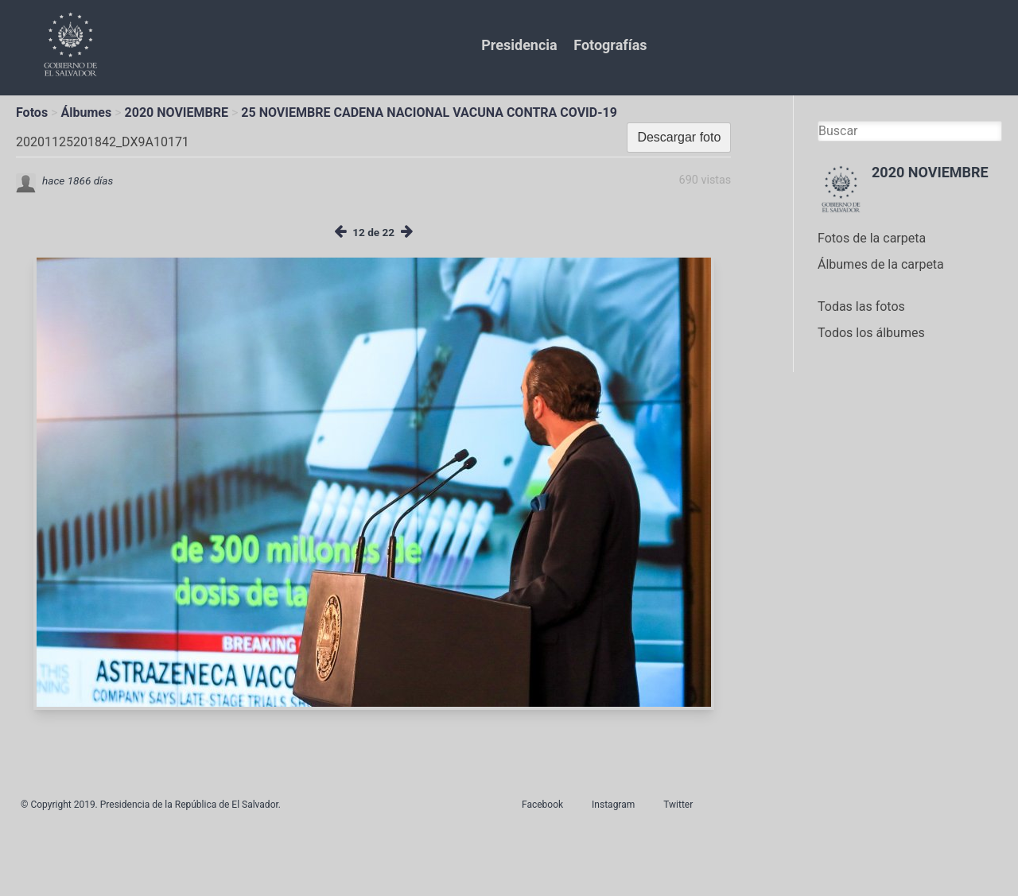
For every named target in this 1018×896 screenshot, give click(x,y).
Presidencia (519, 45)
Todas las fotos (861, 306)
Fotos (32, 112)
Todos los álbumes (871, 332)
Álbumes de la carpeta (881, 264)
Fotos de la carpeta (872, 238)
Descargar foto (679, 137)
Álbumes (85, 112)
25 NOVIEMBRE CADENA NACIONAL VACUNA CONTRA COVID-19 (429, 112)
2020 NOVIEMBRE (176, 112)
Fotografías (610, 45)
